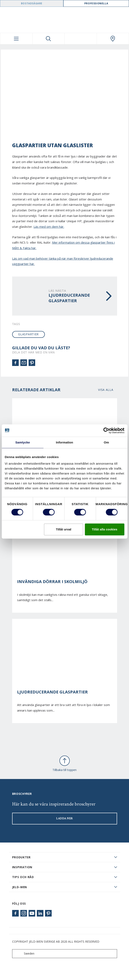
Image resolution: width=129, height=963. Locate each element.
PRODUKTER (21, 857)
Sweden (24, 953)
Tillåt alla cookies (104, 529)
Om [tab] (106, 442)
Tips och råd (23, 877)
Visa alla (105, 390)
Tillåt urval (63, 529)
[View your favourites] (80, 38)
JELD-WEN (19, 887)
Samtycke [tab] (22, 442)
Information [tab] (64, 442)
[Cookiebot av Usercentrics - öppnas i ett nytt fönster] (106, 430)
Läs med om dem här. (49, 227)
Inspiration (22, 867)
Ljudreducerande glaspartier (52, 692)
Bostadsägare (31, 3)
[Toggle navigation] (16, 38)
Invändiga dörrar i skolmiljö (52, 581)
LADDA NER (64, 818)
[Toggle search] (48, 38)
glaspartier (28, 334)
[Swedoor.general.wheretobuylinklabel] (113, 38)
